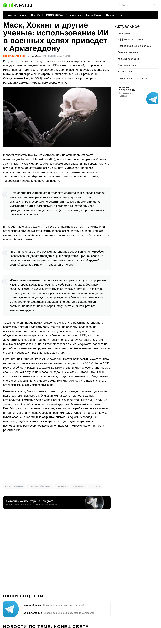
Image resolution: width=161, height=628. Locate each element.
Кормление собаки (128, 58)
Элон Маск (95, 486)
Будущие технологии (14, 486)
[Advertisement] (57, 458)
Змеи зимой (124, 33)
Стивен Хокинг (78, 486)
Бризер (23, 15)
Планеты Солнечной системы (134, 46)
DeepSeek (37, 15)
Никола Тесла (114, 15)
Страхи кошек (74, 15)
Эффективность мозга (130, 39)
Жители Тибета (126, 71)
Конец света (62, 486)
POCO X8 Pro (54, 15)
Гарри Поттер (94, 15)
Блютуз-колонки (127, 65)
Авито (12, 15)
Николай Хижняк (14, 55)
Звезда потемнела (128, 52)
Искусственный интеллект (40, 486)
